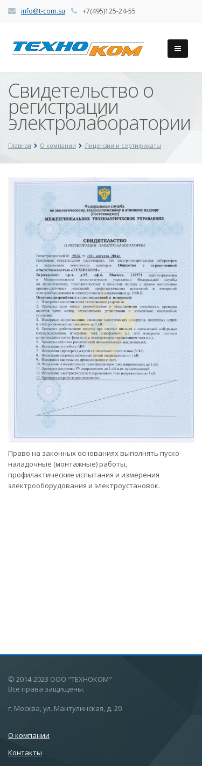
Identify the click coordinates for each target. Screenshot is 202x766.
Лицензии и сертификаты (123, 145)
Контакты (25, 752)
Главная (19, 145)
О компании (58, 145)
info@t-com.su (43, 11)
